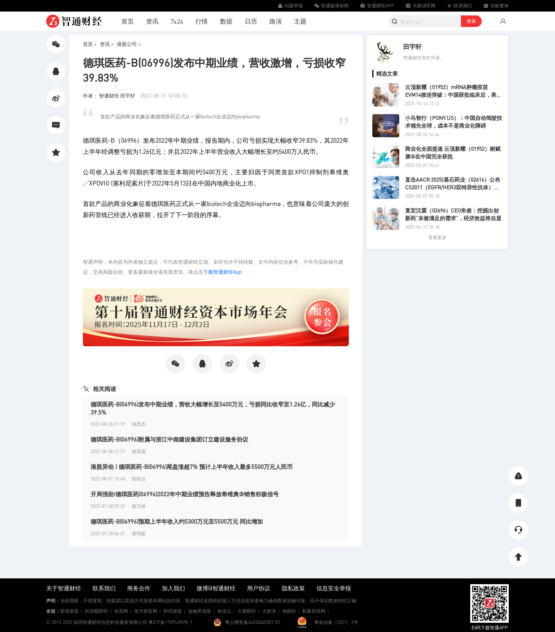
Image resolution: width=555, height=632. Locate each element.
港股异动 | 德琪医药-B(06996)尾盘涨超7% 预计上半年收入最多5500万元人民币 (192, 466)
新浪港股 (69, 611)
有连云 (224, 611)
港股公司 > (129, 43)
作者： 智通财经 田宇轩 (109, 95)
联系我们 (104, 588)
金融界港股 (199, 611)
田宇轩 (412, 46)
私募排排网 (313, 611)
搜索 (471, 21)
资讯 (152, 21)
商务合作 (138, 588)
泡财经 (289, 611)
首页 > (90, 43)
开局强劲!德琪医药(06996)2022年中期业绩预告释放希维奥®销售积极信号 (185, 494)
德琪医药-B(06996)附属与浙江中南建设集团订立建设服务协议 (169, 439)
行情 (201, 21)
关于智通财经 (63, 588)
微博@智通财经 (216, 588)
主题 (300, 21)
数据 (226, 21)
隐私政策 (293, 588)
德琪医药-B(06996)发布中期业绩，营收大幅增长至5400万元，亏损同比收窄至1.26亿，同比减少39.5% (213, 408)
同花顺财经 (96, 611)
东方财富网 (145, 611)
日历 (251, 21)
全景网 (121, 611)
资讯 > (107, 43)
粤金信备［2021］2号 (336, 622)
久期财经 (246, 611)
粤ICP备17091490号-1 (170, 622)
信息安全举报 (333, 588)
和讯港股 (172, 611)
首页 (127, 21)
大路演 (269, 611)
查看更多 (437, 237)
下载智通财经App (222, 271)
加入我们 (173, 588)
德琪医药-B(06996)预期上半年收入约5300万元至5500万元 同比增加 (177, 521)
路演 (275, 21)
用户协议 (258, 588)
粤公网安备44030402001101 (253, 622)
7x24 (177, 21)
